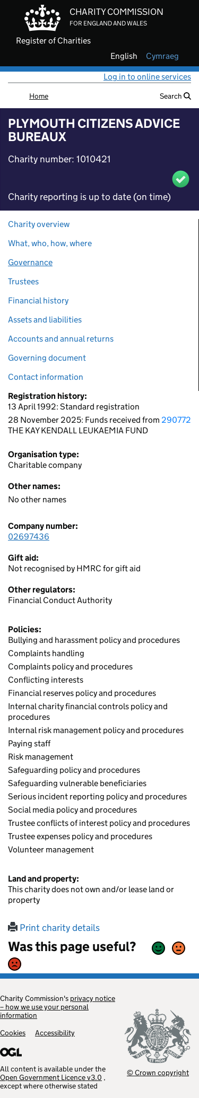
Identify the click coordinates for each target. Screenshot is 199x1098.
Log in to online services (147, 77)
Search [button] (175, 96)
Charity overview (39, 224)
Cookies (12, 1033)
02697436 (28, 536)
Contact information (45, 377)
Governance (30, 262)
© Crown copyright (158, 1072)
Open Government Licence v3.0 (51, 1077)
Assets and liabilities (45, 320)
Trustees (23, 281)
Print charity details (54, 928)
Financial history (38, 300)
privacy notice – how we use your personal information (57, 1007)
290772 (176, 420)
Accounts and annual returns (61, 339)
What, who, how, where (50, 243)
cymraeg (162, 56)
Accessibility (55, 1033)
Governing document (47, 358)
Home (38, 96)
